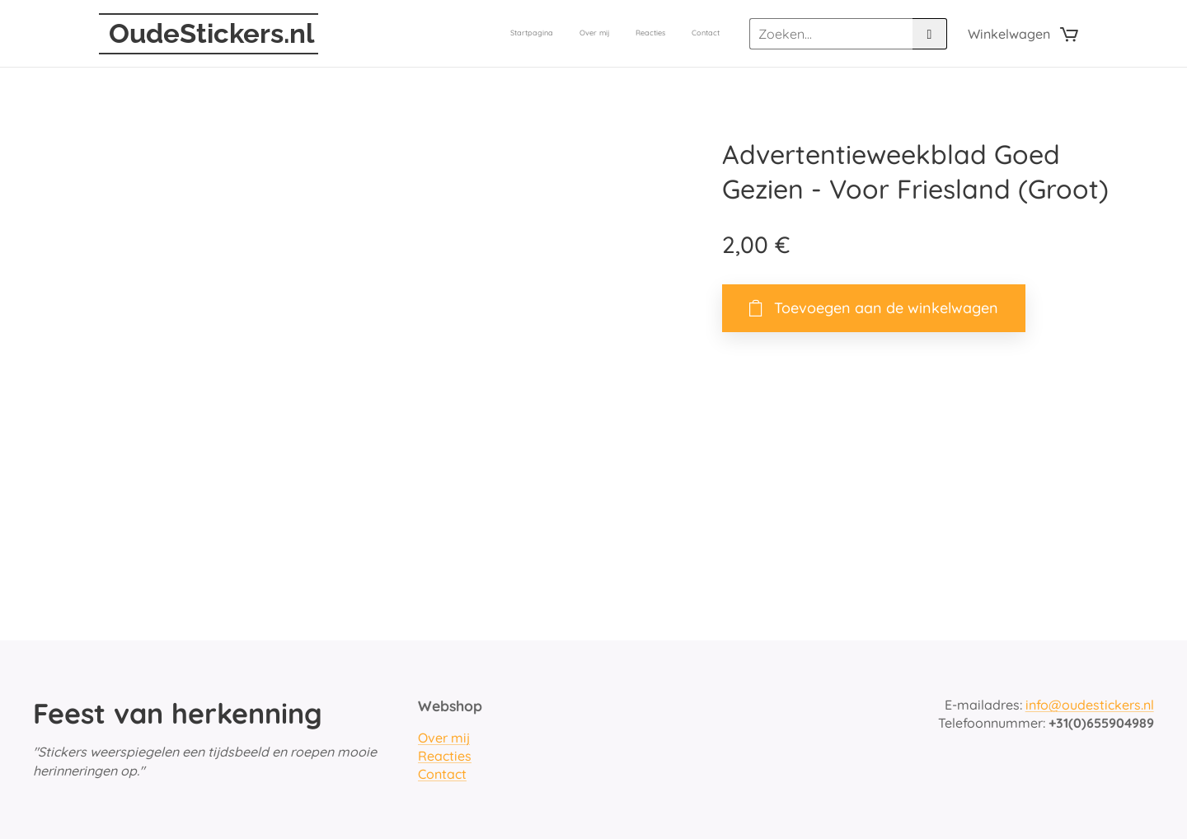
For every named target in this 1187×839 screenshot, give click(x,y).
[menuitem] (645, 33)
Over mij (444, 737)
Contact (442, 774)
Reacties (445, 756)
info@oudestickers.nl (1089, 704)
